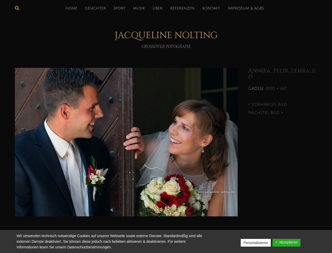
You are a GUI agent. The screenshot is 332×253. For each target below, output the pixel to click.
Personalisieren (255, 243)
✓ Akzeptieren (286, 242)
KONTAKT (211, 8)
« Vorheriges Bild (267, 104)
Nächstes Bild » (265, 112)
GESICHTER (95, 8)
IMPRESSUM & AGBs (246, 8)
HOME (71, 8)
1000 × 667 (276, 88)
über (158, 8)
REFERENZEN (182, 8)
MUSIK (139, 8)
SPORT (119, 8)
